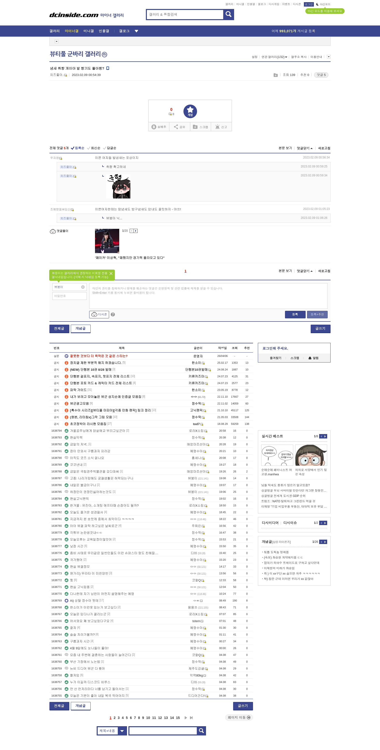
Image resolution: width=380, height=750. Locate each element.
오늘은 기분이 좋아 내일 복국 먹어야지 (95, 696)
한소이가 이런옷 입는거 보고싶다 (91, 607)
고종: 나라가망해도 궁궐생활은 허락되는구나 (99, 478)
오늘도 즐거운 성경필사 (84, 512)
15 (178, 718)
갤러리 (229, 4)
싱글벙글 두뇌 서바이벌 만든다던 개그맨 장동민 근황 (294, 490)
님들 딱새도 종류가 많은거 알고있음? (285, 485)
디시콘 (297, 4)
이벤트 (286, 4)
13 (166, 718)
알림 (313, 358)
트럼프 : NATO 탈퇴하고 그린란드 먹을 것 (288, 501)
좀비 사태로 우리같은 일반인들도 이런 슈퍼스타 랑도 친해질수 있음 (111, 553)
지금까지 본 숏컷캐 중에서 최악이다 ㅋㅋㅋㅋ (99, 519)
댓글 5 (321, 75)
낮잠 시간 (74, 546)
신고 (221, 126)
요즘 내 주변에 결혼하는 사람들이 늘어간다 (98, 655)
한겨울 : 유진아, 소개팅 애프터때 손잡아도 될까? (102, 505)
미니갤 (240, 4)
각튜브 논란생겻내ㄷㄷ (84, 533)
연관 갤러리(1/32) (274, 57)
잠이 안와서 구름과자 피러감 (88, 451)
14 (172, 718)
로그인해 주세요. (275, 348)
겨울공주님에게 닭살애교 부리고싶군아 (95, 431)
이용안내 (316, 57)
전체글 (59, 328)
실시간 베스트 (272, 436)
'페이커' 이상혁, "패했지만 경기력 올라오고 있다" (130, 258)
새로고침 (324, 148)
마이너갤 (72, 31)
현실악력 (74, 437)
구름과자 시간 (77, 641)
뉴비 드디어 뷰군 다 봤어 (85, 668)
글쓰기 (320, 328)
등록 (295, 314)
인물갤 (251, 4)
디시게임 (274, 4)
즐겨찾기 (275, 358)
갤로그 (262, 4)
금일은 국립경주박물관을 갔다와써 (92, 471)
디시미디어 (270, 523)
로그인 (309, 4)
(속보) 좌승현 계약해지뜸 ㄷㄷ (283, 557)
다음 (185, 717)
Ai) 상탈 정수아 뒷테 (82, 600)
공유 (179, 126)
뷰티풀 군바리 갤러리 (78, 54)
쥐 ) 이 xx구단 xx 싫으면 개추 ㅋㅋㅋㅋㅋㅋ (292, 573)
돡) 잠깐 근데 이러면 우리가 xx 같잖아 (288, 579)
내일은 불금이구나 (80, 485)
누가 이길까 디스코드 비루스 (88, 682)
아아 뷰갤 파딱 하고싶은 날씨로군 (91, 526)
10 (148, 718)
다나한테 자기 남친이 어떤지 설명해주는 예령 (99, 594)
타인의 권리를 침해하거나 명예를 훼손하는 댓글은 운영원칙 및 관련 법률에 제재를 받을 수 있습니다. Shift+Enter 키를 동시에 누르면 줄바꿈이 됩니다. (157, 291)
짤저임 (72, 675)
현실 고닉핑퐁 (77, 587)
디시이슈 (290, 523)
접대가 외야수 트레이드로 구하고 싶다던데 (291, 563)
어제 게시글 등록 (293, 31)
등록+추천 (317, 314)
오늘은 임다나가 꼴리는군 (85, 614)
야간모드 (323, 4)
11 (154, 718)
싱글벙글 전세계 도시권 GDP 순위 (283, 496)
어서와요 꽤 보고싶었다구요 (87, 621)
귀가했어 (74, 560)
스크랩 (275, 75)
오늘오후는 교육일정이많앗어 (88, 539)
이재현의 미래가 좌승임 (279, 568)
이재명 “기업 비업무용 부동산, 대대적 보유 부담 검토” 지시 (294, 506)
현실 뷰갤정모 (77, 567)
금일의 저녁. (76, 444)
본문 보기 (285, 148)
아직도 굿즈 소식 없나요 (84, 458)
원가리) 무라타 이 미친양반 (86, 573)
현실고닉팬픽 (77, 499)
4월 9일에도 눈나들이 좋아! (87, 648)
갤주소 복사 (298, 57)
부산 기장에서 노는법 (82, 662)
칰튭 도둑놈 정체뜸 (276, 552)
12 (160, 718)
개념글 (80, 328)
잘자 (70, 628)
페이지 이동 (239, 717)
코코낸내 (74, 465)
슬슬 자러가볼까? (80, 634)
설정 (255, 57)
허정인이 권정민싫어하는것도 (88, 492)
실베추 (158, 127)
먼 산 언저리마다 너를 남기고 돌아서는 (95, 689)
